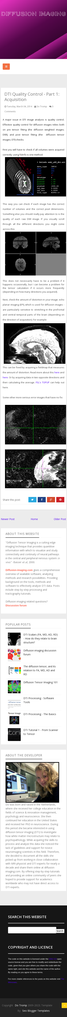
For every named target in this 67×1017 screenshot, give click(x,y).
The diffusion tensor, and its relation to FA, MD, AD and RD (39, 670)
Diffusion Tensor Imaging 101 (40, 682)
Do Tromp (21, 1005)
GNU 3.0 (53, 959)
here (56, 372)
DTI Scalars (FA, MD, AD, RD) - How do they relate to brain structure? (40, 638)
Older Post (60, 519)
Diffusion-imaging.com (19, 570)
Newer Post (8, 519)
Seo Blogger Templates (36, 1010)
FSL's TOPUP (42, 382)
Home (34, 519)
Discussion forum (16, 605)
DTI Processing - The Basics (39, 714)
